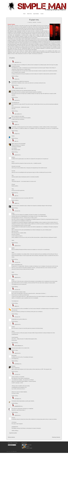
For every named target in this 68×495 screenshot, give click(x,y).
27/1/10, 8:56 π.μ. (15, 286)
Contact (42, 13)
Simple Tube (29, 13)
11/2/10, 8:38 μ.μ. (15, 403)
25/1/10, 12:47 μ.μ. (15, 85)
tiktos (15, 141)
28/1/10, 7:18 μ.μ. (15, 350)
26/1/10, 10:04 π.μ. (15, 200)
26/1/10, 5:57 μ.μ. (15, 259)
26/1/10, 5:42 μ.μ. (15, 242)
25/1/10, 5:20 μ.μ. (15, 121)
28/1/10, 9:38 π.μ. (15, 342)
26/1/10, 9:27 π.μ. (15, 192)
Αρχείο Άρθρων (36, 13)
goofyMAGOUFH (17, 406)
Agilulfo (15, 124)
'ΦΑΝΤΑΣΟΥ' (16, 62)
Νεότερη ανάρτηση (11, 437)
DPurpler (16, 133)
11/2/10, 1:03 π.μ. (15, 395)
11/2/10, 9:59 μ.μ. (15, 412)
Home (24, 13)
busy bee (16, 100)
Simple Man (34, 22)
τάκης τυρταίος (17, 113)
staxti (15, 195)
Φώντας (15, 79)
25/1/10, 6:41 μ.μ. (15, 138)
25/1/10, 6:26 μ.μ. (15, 130)
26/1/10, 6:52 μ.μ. (15, 274)
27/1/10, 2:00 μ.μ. (15, 303)
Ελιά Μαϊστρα (16, 363)
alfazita (15, 306)
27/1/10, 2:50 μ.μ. (15, 313)
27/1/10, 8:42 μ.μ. (15, 321)
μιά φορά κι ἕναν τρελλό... (19, 88)
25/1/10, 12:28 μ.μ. (15, 76)
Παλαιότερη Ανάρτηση (56, 437)
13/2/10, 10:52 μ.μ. (15, 430)
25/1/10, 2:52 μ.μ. (15, 97)
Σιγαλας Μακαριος (17, 345)
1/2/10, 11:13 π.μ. (15, 371)
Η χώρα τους (30, 22)
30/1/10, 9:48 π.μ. (15, 360)
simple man (16, 154)
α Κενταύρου (16, 398)
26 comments (39, 22)
